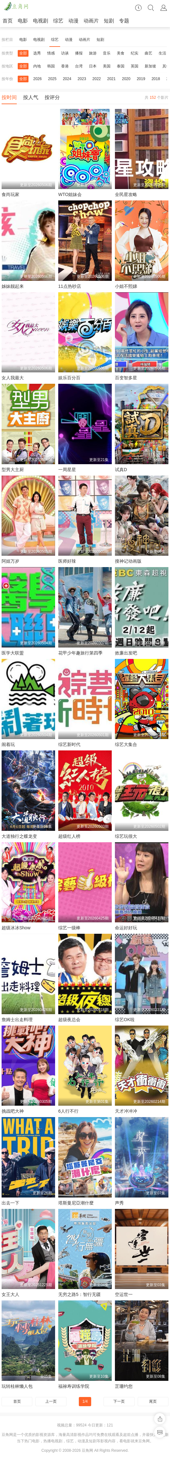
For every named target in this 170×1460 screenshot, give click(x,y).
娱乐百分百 (69, 377)
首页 (8, 20)
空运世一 (124, 1294)
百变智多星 (126, 377)
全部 (23, 53)
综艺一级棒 (69, 927)
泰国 (120, 66)
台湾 (79, 66)
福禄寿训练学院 (73, 1386)
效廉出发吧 (126, 652)
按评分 (52, 97)
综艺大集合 (126, 744)
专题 (124, 20)
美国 (106, 66)
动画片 (91, 20)
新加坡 (150, 66)
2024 (67, 79)
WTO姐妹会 (70, 194)
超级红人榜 (69, 836)
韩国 (51, 66)
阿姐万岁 (10, 561)
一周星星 (67, 469)
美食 (120, 53)
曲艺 (148, 53)
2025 (52, 79)
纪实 (134, 53)
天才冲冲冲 (126, 1111)
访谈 (65, 53)
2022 (96, 79)
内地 (37, 66)
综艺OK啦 (125, 1019)
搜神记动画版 (128, 561)
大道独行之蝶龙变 (19, 836)
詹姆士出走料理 (17, 1019)
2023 (82, 79)
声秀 (119, 1202)
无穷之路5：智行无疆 (79, 1294)
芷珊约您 (124, 1386)
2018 (156, 79)
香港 (65, 66)
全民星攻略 (126, 194)
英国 (134, 66)
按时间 (9, 97)
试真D (121, 469)
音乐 (106, 53)
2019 (141, 79)
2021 (111, 79)
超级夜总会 (69, 1019)
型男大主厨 (13, 469)
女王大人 (10, 1294)
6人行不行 (68, 1111)
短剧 (109, 20)
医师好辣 (67, 561)
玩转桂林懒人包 (17, 1386)
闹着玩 (8, 744)
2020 (126, 79)
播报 (79, 53)
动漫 (73, 20)
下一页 (119, 1401)
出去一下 (10, 1202)
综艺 (58, 20)
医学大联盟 (13, 652)
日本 (93, 66)
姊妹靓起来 (13, 286)
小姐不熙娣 (126, 286)
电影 (23, 20)
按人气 (30, 97)
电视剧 (40, 20)
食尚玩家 (10, 194)
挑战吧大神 (13, 1111)
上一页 (51, 1401)
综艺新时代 (69, 744)
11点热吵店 (69, 286)
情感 (51, 53)
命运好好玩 (126, 927)
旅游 (93, 53)
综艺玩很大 (126, 836)
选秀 (37, 53)
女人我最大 (13, 377)
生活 (162, 53)
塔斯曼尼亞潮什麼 (76, 1202)
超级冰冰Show (16, 927)
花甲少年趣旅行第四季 (80, 652)
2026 (37, 79)
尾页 (153, 1401)
